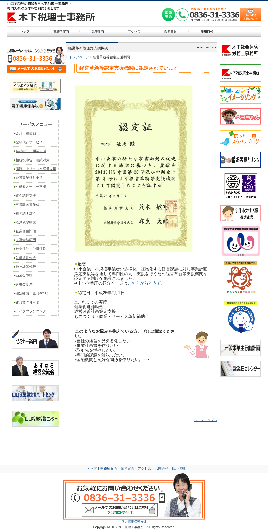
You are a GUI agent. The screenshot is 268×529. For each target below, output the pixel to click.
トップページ (79, 57)
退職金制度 (24, 284)
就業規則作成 (26, 258)
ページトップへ (205, 420)
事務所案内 (108, 468)
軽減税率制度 (26, 222)
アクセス (144, 468)
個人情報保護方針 (134, 522)
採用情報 (178, 468)
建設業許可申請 (27, 302)
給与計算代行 (26, 267)
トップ (92, 468)
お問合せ (161, 468)
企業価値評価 (26, 231)
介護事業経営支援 (29, 178)
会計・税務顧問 (27, 133)
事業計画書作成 (27, 205)
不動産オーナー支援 (31, 187)
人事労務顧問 (26, 240)
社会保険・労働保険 (31, 249)
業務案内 (127, 468)
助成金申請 (24, 276)
